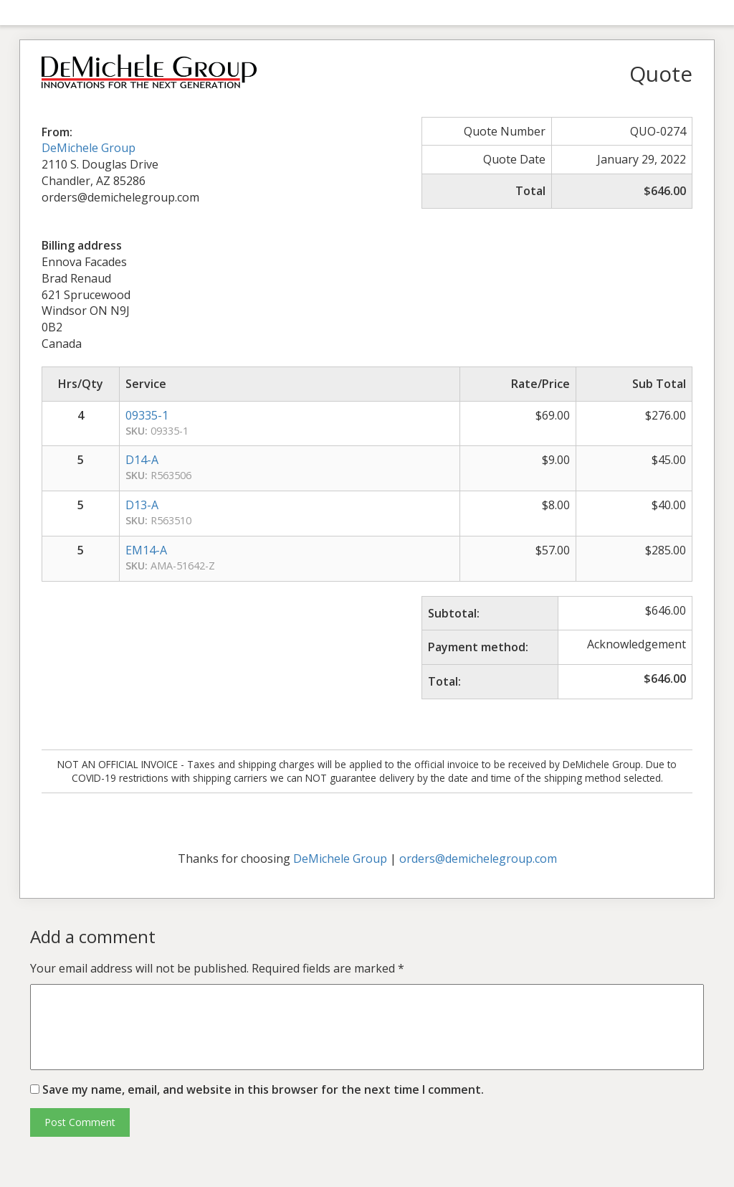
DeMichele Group (88, 148)
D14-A (141, 460)
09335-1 (146, 415)
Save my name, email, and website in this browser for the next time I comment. (263, 1089)
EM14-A (146, 550)
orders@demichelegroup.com (478, 858)
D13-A (141, 505)
